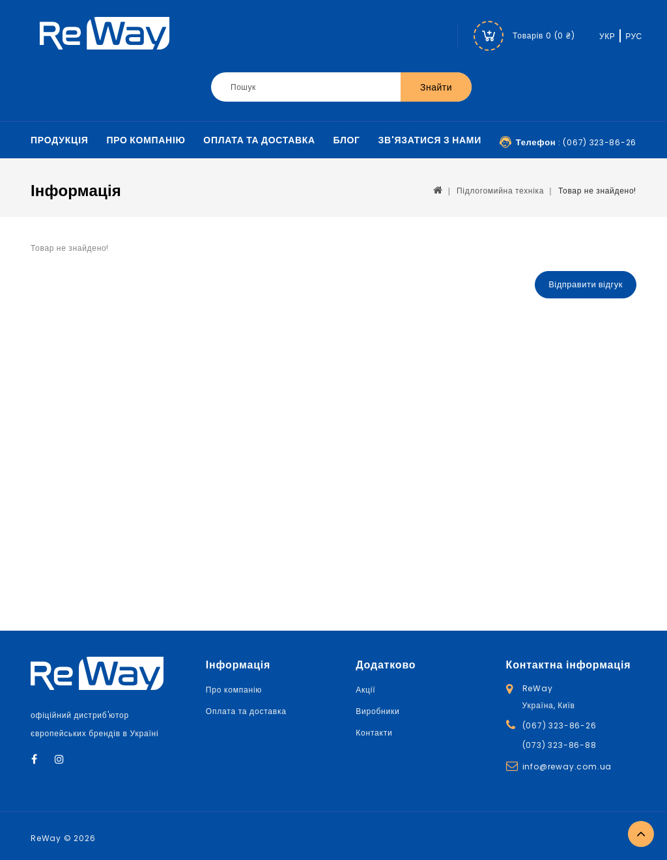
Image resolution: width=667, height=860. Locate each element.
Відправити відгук (585, 284)
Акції (365, 689)
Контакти (374, 732)
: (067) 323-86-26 (576, 142)
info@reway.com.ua (567, 766)
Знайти (436, 87)
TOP (641, 834)
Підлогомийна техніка (500, 190)
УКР (607, 36)
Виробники (377, 711)
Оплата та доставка (259, 140)
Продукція (60, 140)
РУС (633, 36)
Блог (347, 140)
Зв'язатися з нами (429, 140)
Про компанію (145, 140)
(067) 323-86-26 (559, 725)
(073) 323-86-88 (559, 745)
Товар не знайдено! (597, 190)
